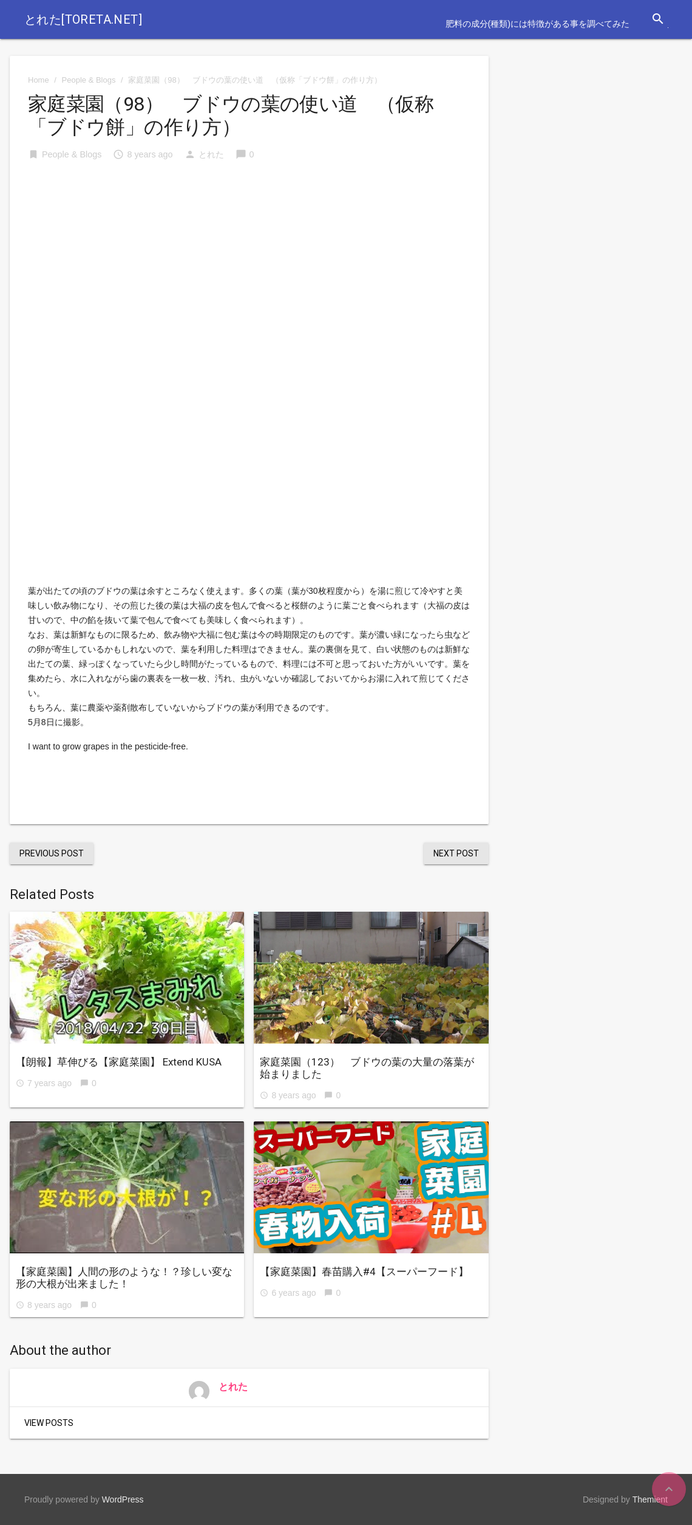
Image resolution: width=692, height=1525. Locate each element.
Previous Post (51, 853)
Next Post (456, 853)
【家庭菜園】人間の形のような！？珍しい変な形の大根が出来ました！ (124, 1277)
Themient (650, 1499)
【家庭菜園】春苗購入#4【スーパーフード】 (364, 1271)
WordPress (123, 1499)
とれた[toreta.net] (83, 19)
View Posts (48, 1423)
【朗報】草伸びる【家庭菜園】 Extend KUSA (119, 1062)
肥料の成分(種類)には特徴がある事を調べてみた (537, 24)
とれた (211, 154)
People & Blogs (89, 79)
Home (38, 79)
